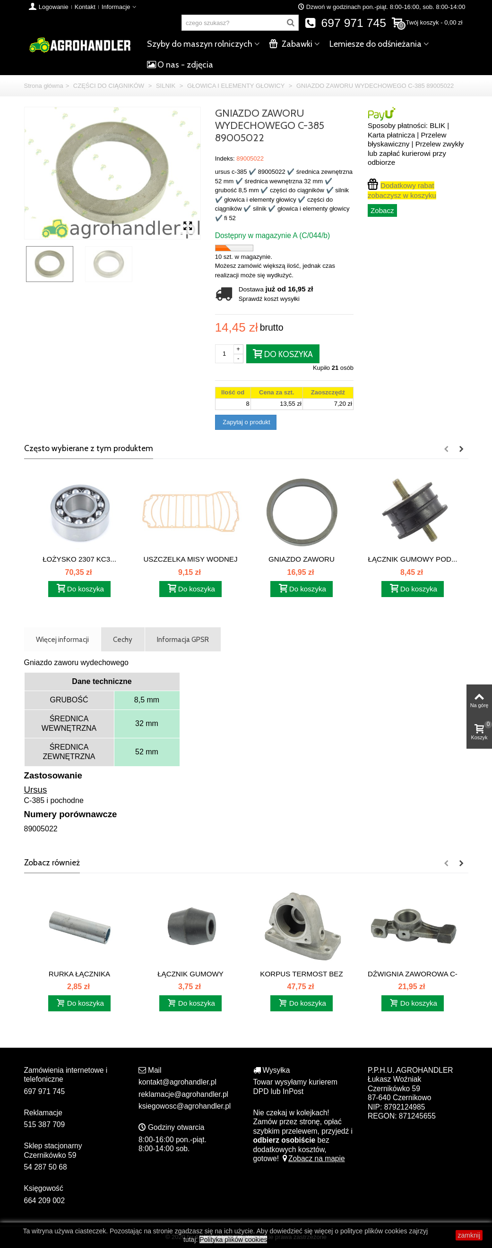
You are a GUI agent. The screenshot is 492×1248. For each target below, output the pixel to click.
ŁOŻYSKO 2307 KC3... (79, 559)
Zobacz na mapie (313, 1158)
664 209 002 (44, 1201)
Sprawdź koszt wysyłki (269, 298)
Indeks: (225, 158)
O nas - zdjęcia (180, 64)
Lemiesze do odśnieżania (375, 44)
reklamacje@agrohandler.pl (183, 1094)
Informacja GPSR (183, 639)
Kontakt (85, 6)
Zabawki (290, 43)
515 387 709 (44, 1124)
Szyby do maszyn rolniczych (199, 44)
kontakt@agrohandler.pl (177, 1082)
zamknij (469, 1235)
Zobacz (382, 210)
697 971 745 (345, 23)
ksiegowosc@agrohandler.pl (184, 1106)
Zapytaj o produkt (245, 422)
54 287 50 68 (45, 1167)
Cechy (122, 639)
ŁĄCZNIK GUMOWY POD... (412, 559)
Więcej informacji (62, 639)
